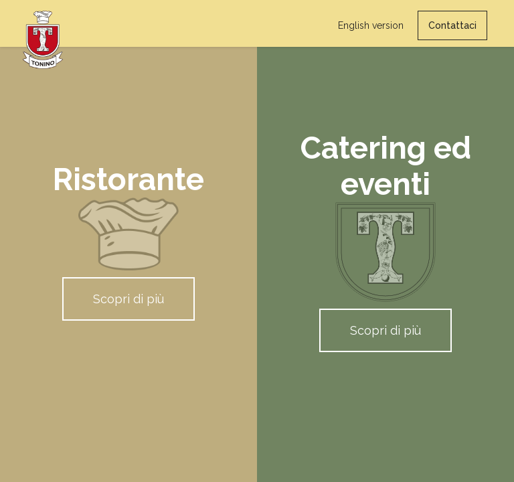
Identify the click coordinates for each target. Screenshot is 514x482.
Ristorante (128, 179)
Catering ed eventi (386, 166)
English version (371, 25)
